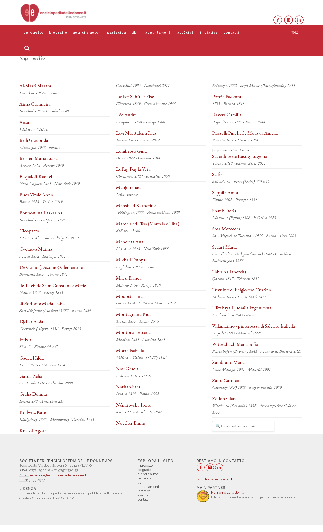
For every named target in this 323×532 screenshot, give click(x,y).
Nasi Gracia (127, 368)
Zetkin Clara (224, 398)
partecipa (116, 32)
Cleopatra (29, 231)
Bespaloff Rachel (35, 176)
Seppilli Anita (225, 192)
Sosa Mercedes (226, 229)
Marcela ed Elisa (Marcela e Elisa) (147, 223)
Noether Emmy (131, 423)
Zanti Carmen (225, 380)
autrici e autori (87, 32)
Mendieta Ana (129, 241)
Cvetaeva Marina (35, 249)
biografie (58, 32)
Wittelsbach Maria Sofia (235, 344)
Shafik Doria (224, 210)
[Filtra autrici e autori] (243, 426)
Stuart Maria (224, 247)
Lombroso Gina (131, 151)
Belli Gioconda (33, 140)
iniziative (209, 32)
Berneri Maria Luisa (38, 158)
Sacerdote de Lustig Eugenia (239, 156)
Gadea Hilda (31, 358)
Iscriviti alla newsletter (214, 479)
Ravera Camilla (226, 114)
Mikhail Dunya (130, 259)
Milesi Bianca (128, 278)
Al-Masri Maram (35, 85)
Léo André (126, 114)
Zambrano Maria (228, 362)
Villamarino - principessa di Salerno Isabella (253, 326)
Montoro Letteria (133, 332)
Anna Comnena (34, 104)
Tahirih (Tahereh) (229, 271)
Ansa (24, 122)
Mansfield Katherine (136, 205)
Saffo (217, 174)
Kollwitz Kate (32, 412)
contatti (231, 32)
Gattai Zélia (30, 376)
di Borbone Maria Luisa (42, 303)
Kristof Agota (32, 430)
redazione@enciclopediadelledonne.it (58, 475)
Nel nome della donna (227, 492)
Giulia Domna (33, 394)
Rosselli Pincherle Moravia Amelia (245, 133)
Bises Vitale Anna (36, 194)
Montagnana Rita (133, 314)
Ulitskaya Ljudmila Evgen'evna (241, 307)
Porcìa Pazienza (226, 96)
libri (136, 32)
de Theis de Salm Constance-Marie (52, 285)
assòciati (186, 32)
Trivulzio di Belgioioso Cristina (241, 289)
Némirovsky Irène (133, 405)
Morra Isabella (130, 350)
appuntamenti (158, 32)
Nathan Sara (128, 386)
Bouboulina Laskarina (40, 212)
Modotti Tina (129, 296)
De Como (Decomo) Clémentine (51, 267)
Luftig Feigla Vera (133, 169)
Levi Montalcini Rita (136, 133)
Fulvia (25, 339)
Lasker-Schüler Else (135, 96)
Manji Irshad (128, 187)
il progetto (33, 32)
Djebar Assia (31, 321)
